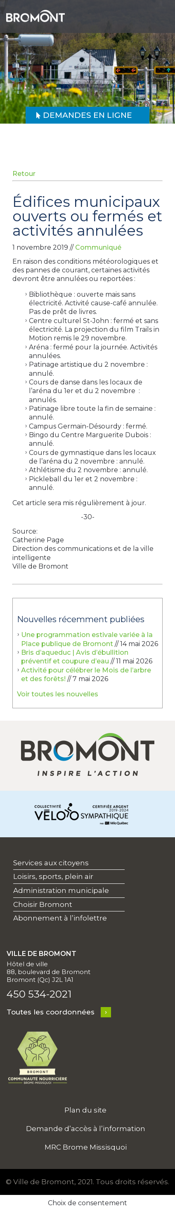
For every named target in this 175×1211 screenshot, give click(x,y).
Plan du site (85, 1110)
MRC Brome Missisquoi (86, 1147)
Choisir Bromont (42, 904)
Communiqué (98, 247)
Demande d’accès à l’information (85, 1128)
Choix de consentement (87, 1203)
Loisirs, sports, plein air (53, 876)
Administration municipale (61, 890)
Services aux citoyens (51, 863)
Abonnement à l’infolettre (60, 918)
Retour (23, 174)
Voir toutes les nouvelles (57, 694)
